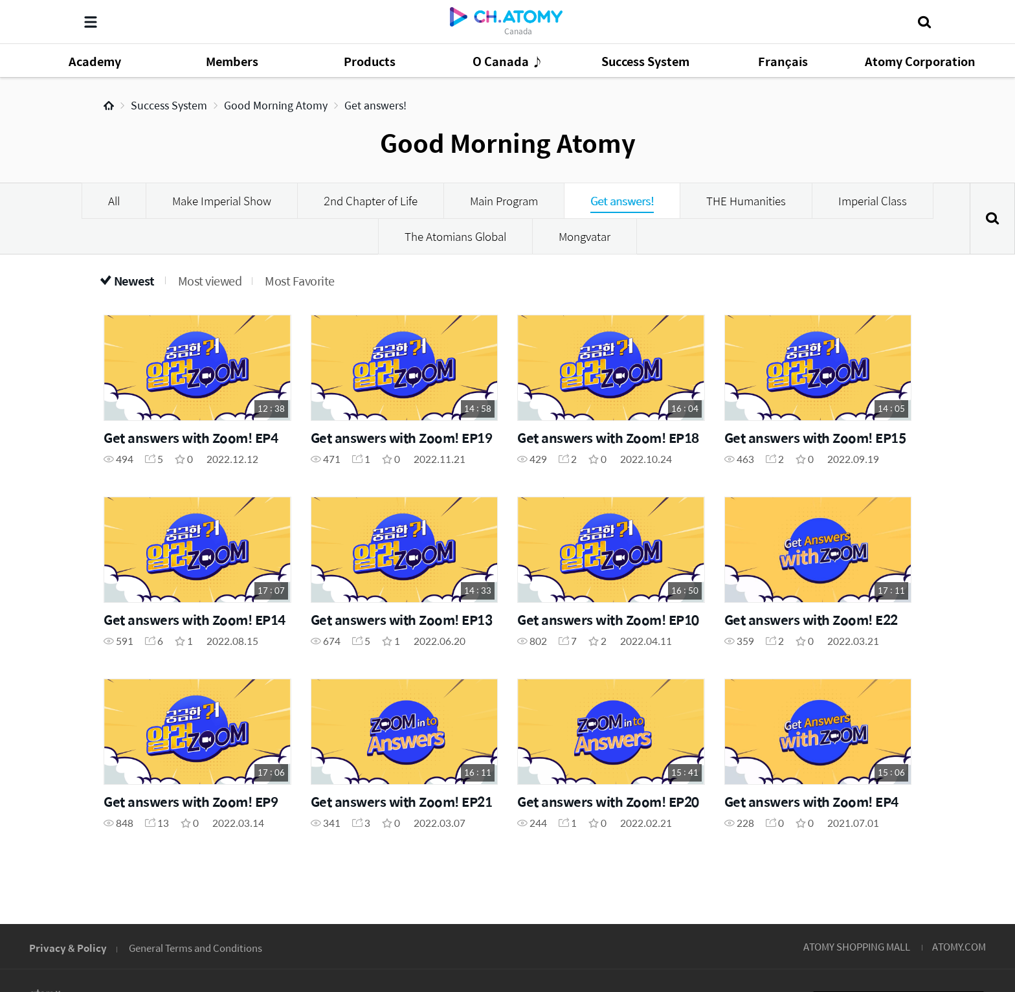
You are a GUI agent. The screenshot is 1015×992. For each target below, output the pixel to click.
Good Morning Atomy (276, 105)
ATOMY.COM (959, 946)
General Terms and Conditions (195, 947)
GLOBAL (951, 867)
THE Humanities (746, 200)
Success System (169, 105)
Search (992, 218)
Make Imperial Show (221, 200)
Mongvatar (584, 236)
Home (109, 105)
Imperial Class (872, 200)
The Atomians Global (455, 236)
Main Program (504, 200)
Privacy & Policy (68, 947)
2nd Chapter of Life (371, 200)
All (114, 200)
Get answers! (375, 105)
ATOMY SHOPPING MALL (856, 946)
